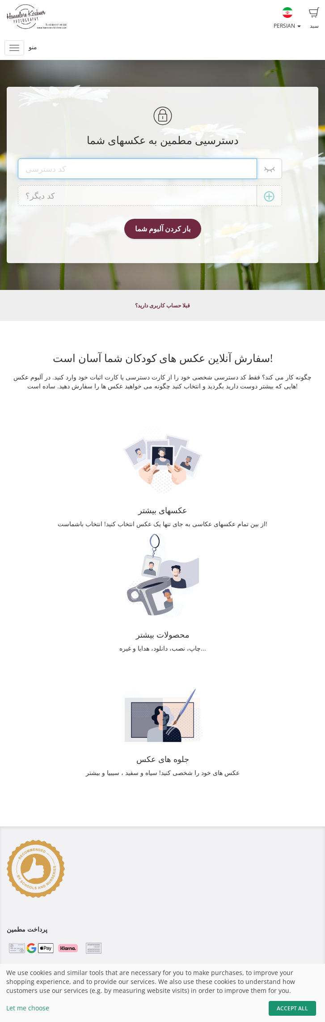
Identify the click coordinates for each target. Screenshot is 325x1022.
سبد (314, 18)
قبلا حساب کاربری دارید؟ (162, 305)
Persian (287, 18)
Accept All (292, 1008)
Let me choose (27, 1008)
